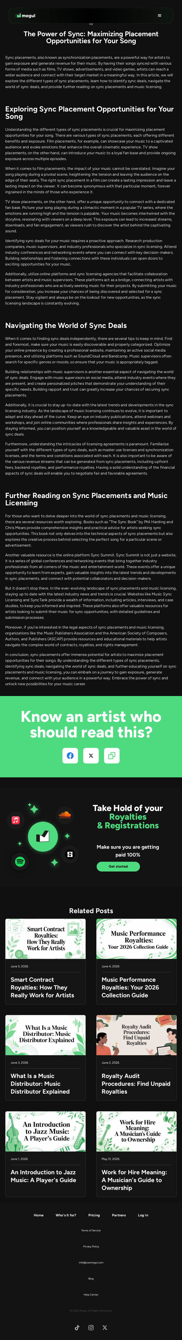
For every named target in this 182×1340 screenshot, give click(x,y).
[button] (159, 15)
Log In (143, 1215)
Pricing (94, 1215)
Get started (118, 866)
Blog (91, 1278)
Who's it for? (66, 1215)
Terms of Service (91, 1230)
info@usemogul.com (91, 1262)
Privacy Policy (91, 1246)
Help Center (91, 1294)
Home (39, 1215)
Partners (119, 1215)
